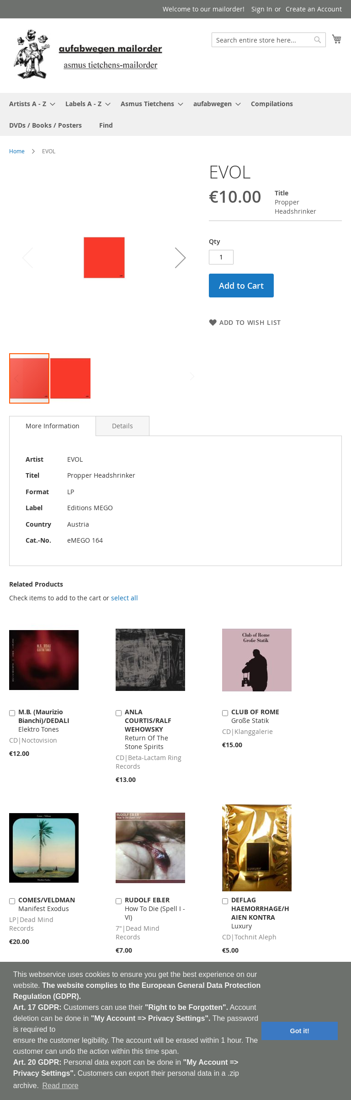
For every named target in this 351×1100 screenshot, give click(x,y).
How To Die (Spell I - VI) (155, 908)
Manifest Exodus (46, 904)
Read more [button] (60, 1085)
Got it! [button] (299, 1031)
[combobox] (269, 39)
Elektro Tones (43, 720)
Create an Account (314, 9)
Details (122, 425)
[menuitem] (29, 103)
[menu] (175, 114)
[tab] (52, 426)
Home (17, 151)
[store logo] (87, 55)
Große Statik (255, 716)
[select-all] (124, 598)
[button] (180, 257)
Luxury (260, 912)
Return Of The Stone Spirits (148, 729)
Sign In (261, 9)
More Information (53, 425)
